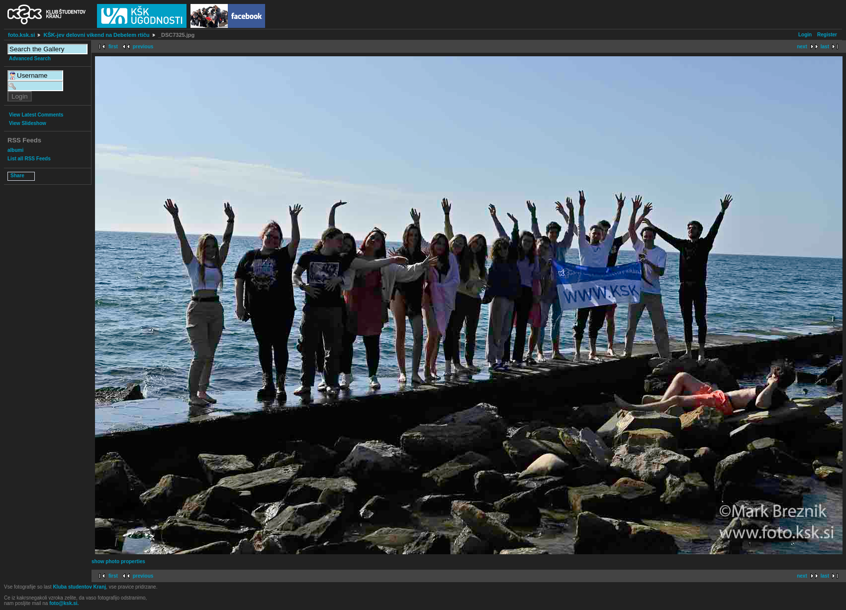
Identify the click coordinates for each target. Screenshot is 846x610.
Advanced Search (30, 58)
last (825, 46)
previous (143, 46)
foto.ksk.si (21, 35)
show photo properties (118, 561)
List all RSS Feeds (29, 158)
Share (17, 175)
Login (805, 34)
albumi (15, 150)
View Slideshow (27, 123)
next (802, 46)
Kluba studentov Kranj (79, 587)
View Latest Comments (36, 115)
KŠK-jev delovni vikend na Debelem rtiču (96, 35)
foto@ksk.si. (64, 603)
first (113, 46)
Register (827, 34)
